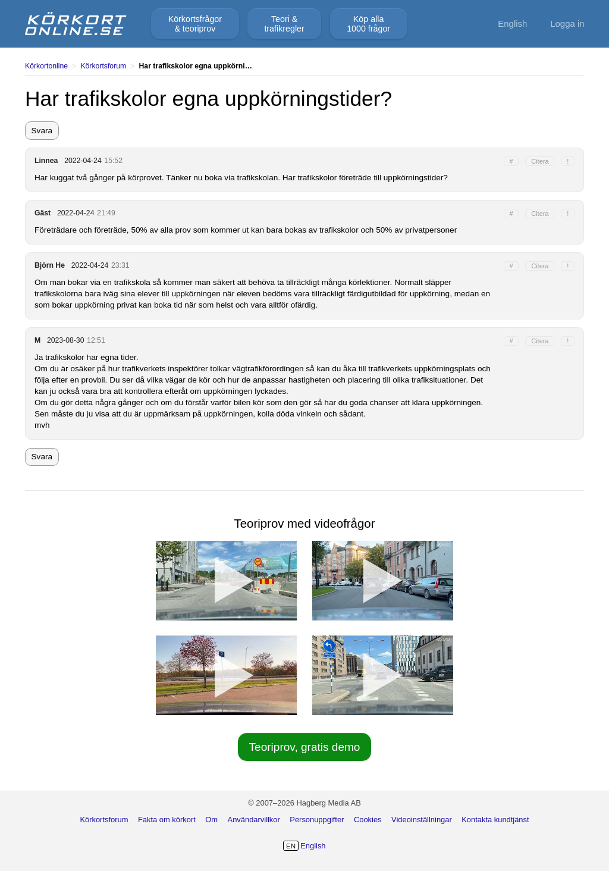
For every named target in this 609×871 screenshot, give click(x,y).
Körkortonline (46, 66)
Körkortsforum (103, 66)
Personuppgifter (317, 819)
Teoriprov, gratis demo (304, 747)
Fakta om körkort (167, 819)
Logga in (567, 23)
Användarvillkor (254, 819)
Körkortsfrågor (195, 23)
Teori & (284, 23)
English (512, 23)
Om (211, 819)
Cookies (368, 819)
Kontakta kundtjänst (495, 819)
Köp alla (368, 23)
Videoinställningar (421, 819)
